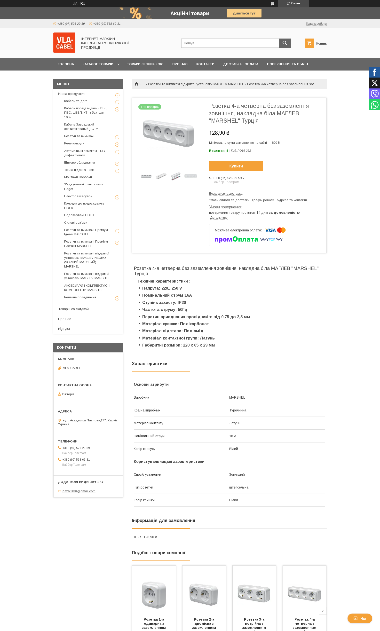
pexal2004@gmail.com (79, 491)
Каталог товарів (98, 64)
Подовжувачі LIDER (79, 215)
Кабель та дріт (75, 101)
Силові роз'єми (75, 222)
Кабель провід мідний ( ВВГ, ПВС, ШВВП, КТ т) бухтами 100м (85, 112)
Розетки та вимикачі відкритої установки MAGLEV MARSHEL (196, 84)
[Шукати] (285, 43)
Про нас (180, 64)
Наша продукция (71, 94)
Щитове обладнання (79, 162)
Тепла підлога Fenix (79, 170)
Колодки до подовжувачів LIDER (84, 206)
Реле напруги (74, 143)
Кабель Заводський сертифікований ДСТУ (81, 127)
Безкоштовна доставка (225, 193)
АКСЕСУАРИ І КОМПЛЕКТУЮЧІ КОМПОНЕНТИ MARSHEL (87, 288)
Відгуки (64, 329)
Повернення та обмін (287, 64)
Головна (66, 64)
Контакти (205, 64)
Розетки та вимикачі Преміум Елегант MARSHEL (86, 244)
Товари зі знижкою (145, 64)
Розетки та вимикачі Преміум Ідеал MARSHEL (86, 232)
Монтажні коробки (78, 177)
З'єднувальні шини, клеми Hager (83, 186)
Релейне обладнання (80, 297)
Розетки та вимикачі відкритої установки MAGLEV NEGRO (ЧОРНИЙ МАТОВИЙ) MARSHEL (86, 260)
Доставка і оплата (240, 64)
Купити (236, 166)
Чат (359, 618)
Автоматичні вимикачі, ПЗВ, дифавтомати (85, 153)
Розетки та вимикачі (79, 136)
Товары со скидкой (73, 309)
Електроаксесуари (78, 196)
